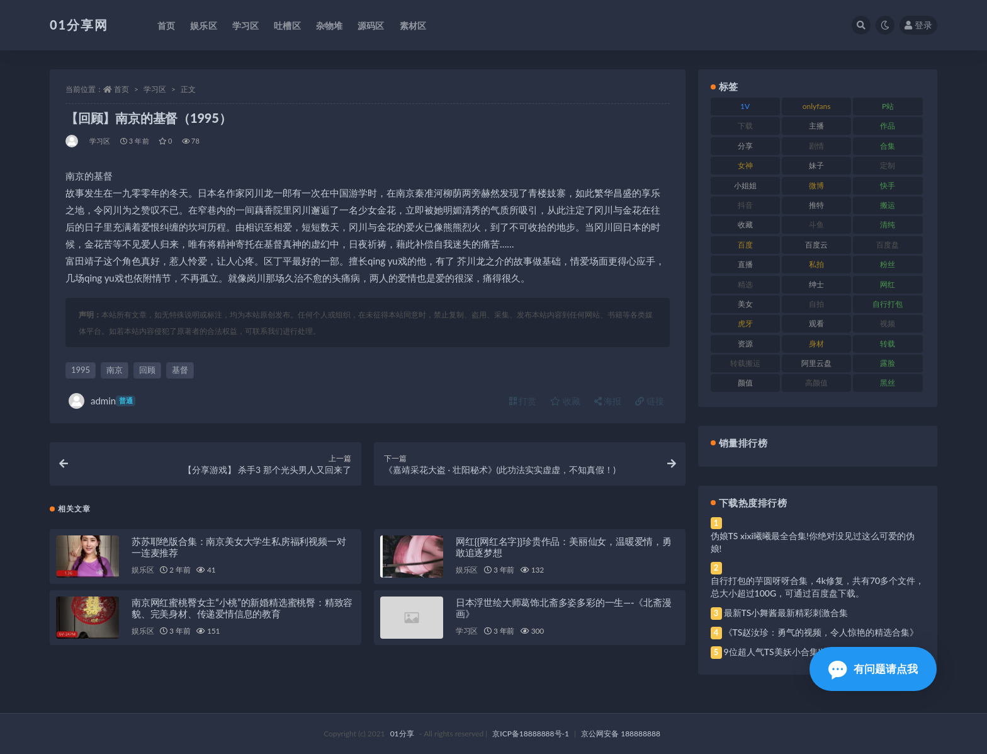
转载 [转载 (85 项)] (887, 343)
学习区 (155, 89)
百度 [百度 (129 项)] (745, 244)
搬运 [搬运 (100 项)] (887, 205)
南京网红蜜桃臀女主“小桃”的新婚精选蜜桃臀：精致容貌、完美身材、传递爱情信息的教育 (242, 608)
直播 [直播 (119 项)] (745, 264)
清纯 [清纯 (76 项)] (887, 224)
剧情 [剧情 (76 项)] (816, 146)
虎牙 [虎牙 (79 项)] (745, 323)
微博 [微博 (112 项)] (816, 185)
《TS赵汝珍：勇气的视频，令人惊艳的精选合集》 (821, 632)
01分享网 (79, 24)
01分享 (402, 733)
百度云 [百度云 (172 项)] (816, 244)
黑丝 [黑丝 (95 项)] (887, 382)
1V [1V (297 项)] (745, 106)
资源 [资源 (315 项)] (745, 343)
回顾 (147, 370)
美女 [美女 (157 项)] (745, 304)
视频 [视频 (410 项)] (887, 323)
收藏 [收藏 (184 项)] (745, 224)
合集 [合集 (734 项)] (887, 146)
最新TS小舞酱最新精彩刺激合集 (786, 612)
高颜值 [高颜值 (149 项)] (816, 382)
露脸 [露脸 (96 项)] (887, 363)
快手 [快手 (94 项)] (887, 185)
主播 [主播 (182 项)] (816, 125)
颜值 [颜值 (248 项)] (745, 382)
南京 (114, 370)
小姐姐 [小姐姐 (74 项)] (745, 185)
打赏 (523, 401)
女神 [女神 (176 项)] (745, 165)
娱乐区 (143, 569)
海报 (608, 401)
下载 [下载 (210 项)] (745, 125)
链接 (649, 401)
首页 (121, 89)
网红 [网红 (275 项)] (887, 284)
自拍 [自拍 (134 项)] (816, 304)
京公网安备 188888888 (620, 733)
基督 (180, 370)
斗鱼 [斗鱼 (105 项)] (816, 224)
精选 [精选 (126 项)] (745, 284)
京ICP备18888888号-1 (530, 733)
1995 (80, 370)
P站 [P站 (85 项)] (888, 106)
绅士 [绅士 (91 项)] (816, 284)
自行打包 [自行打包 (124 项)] (887, 304)
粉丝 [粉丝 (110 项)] (887, 264)
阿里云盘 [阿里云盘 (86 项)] (816, 363)
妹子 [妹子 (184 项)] (816, 165)
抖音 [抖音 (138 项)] (745, 205)
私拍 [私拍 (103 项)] (816, 264)
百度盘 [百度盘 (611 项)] (887, 244)
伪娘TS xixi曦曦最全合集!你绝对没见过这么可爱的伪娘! (813, 542)
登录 (918, 25)
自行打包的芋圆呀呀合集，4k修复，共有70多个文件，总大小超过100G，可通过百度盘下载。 (818, 586)
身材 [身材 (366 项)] (816, 343)
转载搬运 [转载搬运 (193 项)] (745, 363)
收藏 (565, 401)
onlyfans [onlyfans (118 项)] (817, 106)
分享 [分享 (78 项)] (745, 146)
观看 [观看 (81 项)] (816, 323)
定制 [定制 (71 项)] (887, 165)
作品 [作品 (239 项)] (887, 125)
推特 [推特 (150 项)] (816, 205)
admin (102, 401)
